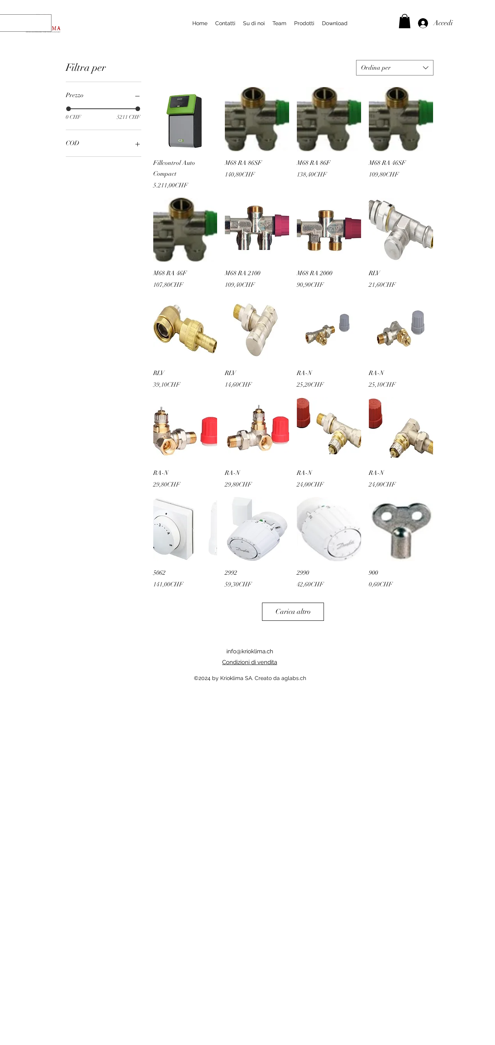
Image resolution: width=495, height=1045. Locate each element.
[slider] (68, 108)
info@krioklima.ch (249, 651)
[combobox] (394, 67)
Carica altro (293, 611)
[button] (405, 21)
